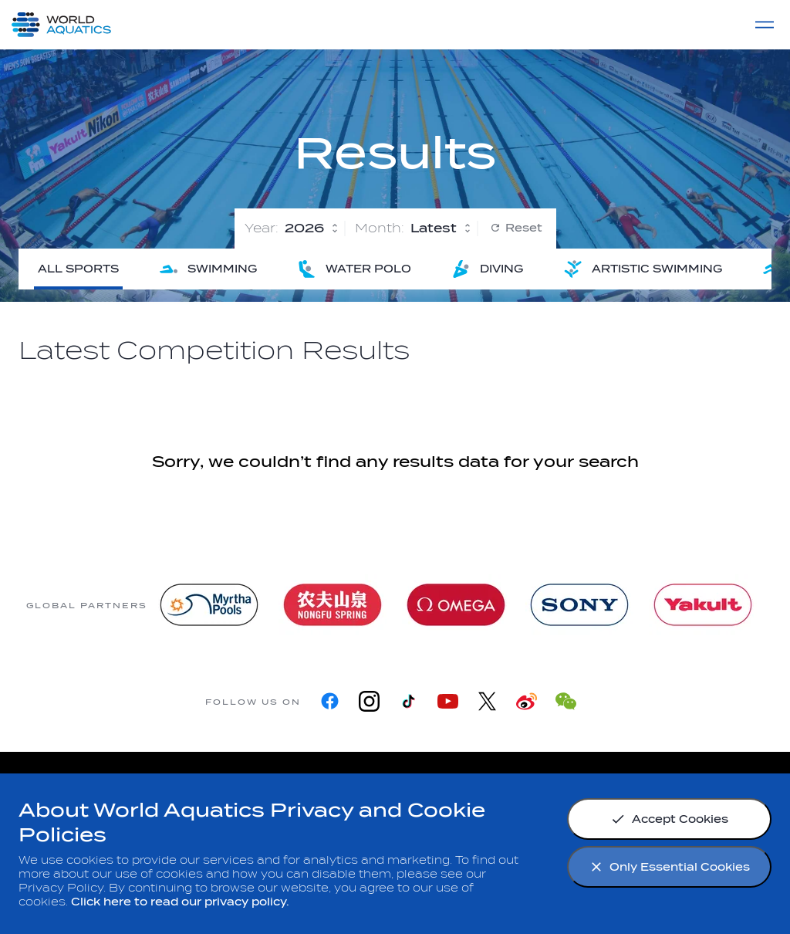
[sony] (579, 604)
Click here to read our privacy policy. (180, 902)
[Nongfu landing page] (333, 604)
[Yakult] (703, 604)
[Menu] (764, 24)
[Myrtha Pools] (209, 604)
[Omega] (456, 604)
